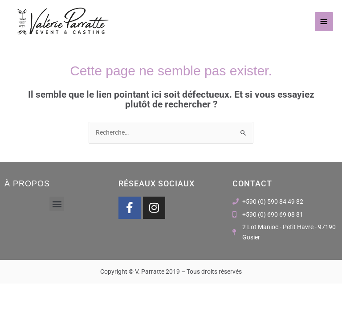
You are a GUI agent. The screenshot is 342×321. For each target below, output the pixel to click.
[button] (56, 204)
